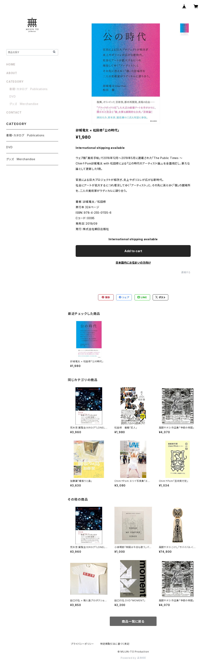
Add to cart (133, 251)
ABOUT (11, 73)
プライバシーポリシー (82, 643)
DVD (12, 96)
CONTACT (14, 112)
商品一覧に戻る (133, 621)
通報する (186, 272)
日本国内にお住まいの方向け (133, 262)
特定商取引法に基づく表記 (114, 643)
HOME (10, 64)
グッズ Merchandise (23, 103)
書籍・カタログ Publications (28, 89)
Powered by (133, 657)
